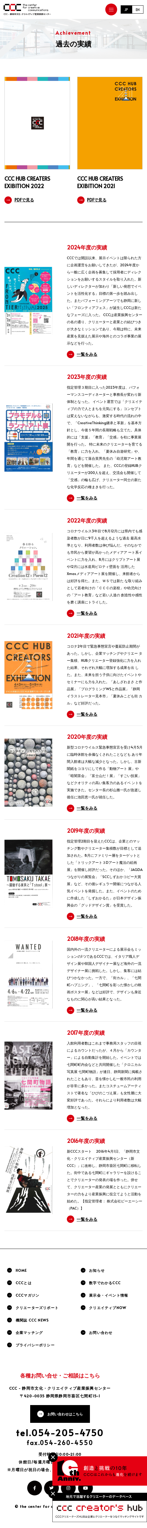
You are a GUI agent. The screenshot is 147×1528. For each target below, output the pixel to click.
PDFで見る (24, 200)
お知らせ (97, 1270)
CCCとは (24, 1282)
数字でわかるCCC (105, 1282)
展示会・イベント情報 (108, 1295)
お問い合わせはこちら (65, 1414)
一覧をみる (87, 354)
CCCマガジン (27, 1295)
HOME (21, 1270)
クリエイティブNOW (107, 1307)
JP (126, 9)
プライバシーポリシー (35, 1345)
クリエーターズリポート (37, 1307)
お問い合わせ (100, 1332)
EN (138, 9)
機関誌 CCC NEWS (32, 1320)
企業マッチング (29, 1332)
